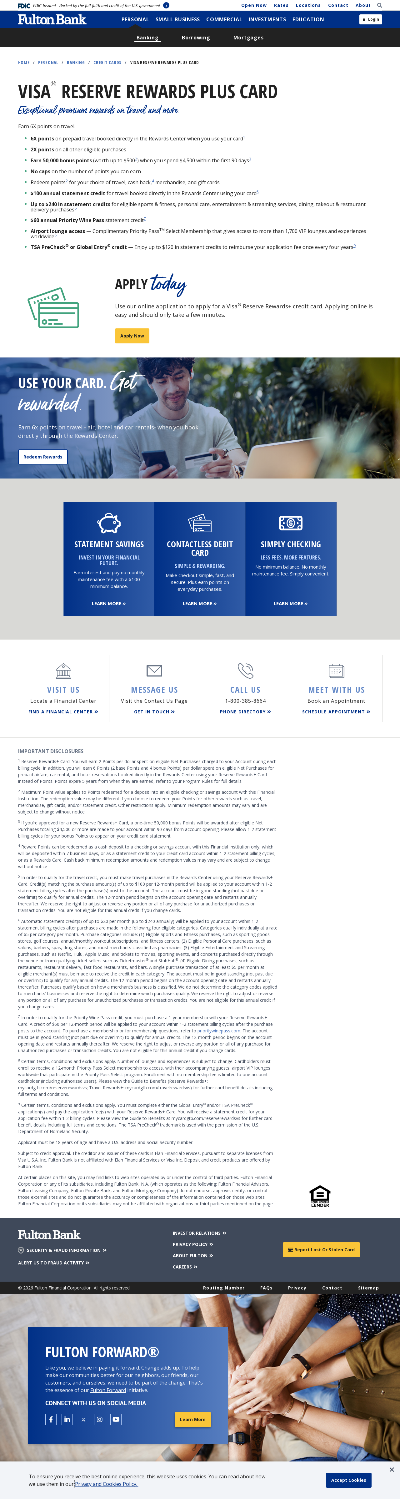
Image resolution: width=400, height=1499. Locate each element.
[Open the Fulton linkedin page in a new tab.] (67, 1419)
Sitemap (368, 1288)
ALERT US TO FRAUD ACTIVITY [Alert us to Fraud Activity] (54, 1263)
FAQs (266, 1288)
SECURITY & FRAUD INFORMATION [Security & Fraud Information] (67, 1250)
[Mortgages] (248, 37)
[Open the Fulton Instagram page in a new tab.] (99, 1419)
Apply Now (132, 336)
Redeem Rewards (42, 457)
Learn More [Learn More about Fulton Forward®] (193, 1419)
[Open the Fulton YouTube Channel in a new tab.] (116, 1419)
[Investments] (267, 19)
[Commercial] (224, 19)
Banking (76, 62)
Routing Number (224, 1288)
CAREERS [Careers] (186, 1267)
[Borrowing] (196, 37)
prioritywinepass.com (219, 1031)
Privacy (297, 1288)
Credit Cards (107, 62)
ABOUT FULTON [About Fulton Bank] (193, 1255)
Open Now (254, 5)
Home (24, 62)
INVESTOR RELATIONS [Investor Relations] (200, 1233)
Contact (338, 5)
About (363, 5)
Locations (308, 5)
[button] (392, 1469)
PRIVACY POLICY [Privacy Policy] (193, 1244)
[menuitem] (135, 19)
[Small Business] (177, 19)
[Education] (308, 19)
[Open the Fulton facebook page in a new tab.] (51, 1419)
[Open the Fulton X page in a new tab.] (83, 1419)
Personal (48, 62)
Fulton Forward (108, 1390)
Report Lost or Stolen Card (321, 1250)
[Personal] (135, 19)
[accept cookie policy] (349, 1480)
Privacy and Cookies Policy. (106, 1484)
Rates (281, 5)
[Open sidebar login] (370, 19)
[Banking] (147, 37)
